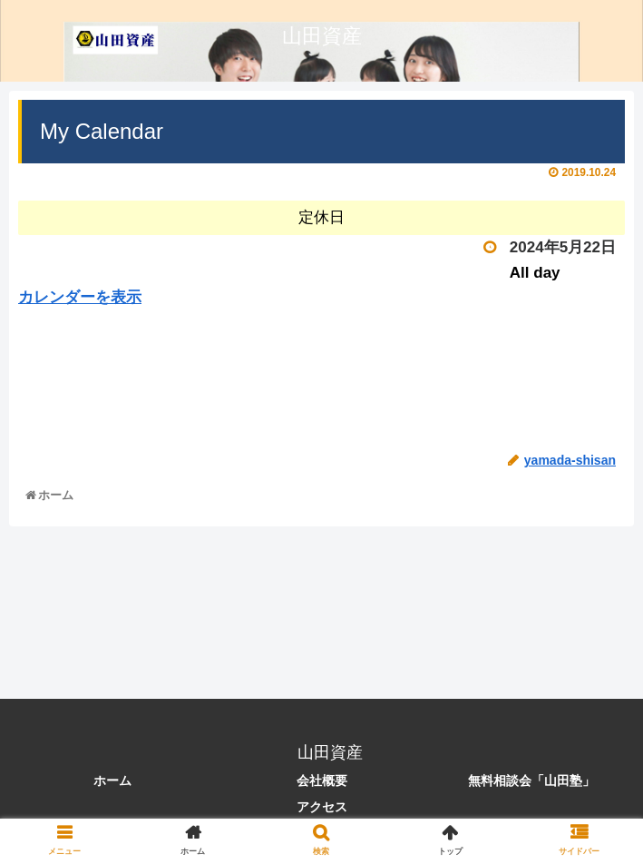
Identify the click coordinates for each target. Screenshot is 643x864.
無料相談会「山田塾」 (531, 780)
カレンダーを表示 (79, 297)
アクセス (322, 807)
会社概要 (322, 780)
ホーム (112, 780)
